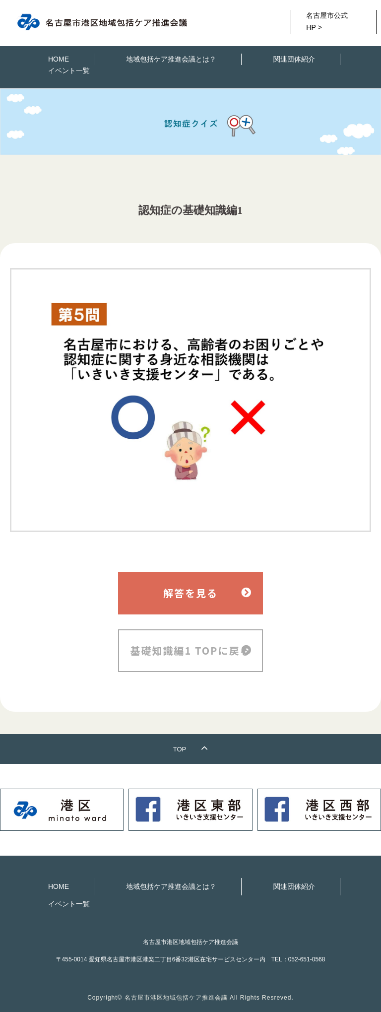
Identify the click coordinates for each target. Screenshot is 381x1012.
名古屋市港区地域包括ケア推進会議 (176, 997)
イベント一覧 (69, 70)
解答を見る (190, 593)
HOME (58, 59)
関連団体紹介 (294, 59)
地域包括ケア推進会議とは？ (171, 59)
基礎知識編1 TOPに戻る (190, 650)
